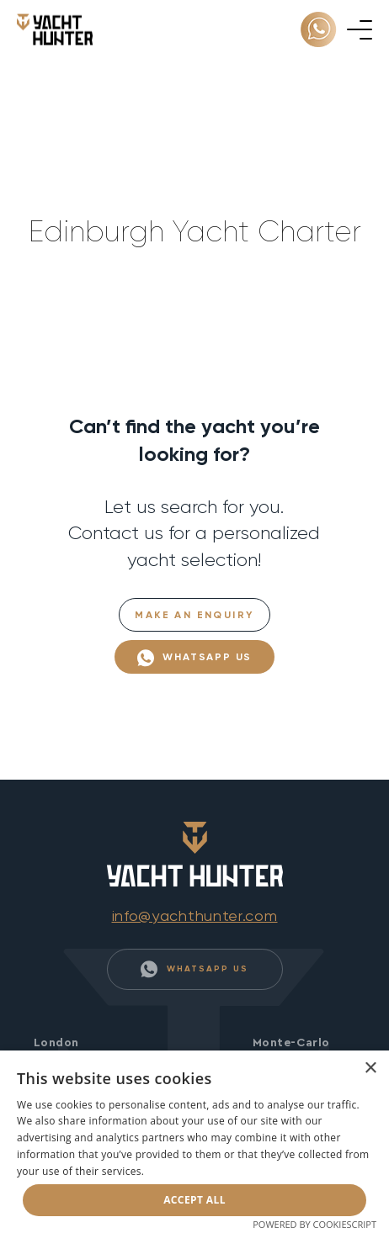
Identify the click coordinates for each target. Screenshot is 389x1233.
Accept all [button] (194, 1200)
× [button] (370, 1068)
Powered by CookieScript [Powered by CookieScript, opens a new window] (314, 1224)
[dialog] (194, 1141)
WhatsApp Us (195, 658)
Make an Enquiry (194, 615)
